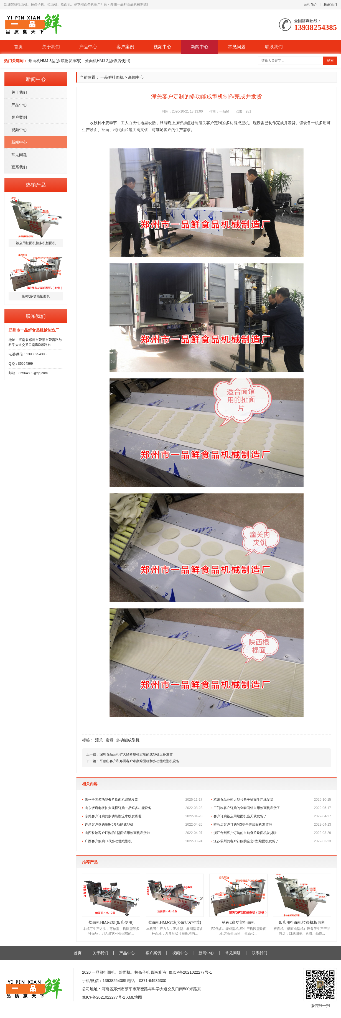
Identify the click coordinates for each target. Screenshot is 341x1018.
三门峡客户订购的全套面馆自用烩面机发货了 (272, 808)
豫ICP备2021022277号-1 (190, 972)
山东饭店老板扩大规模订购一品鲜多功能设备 (143, 808)
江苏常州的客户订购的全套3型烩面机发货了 (272, 841)
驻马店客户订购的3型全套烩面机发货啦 (272, 824)
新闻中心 (199, 46)
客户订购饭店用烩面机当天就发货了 (272, 816)
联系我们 (330, 4)
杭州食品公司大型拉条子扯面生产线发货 (272, 799)
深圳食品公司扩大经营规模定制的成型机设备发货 (136, 754)
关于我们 (51, 46)
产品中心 (88, 46)
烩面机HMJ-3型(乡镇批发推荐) (55, 60)
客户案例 (125, 46)
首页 (18, 46)
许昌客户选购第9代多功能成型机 (143, 824)
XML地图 (134, 997)
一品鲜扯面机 (112, 77)
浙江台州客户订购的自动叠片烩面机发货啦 (272, 833)
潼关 (99, 740)
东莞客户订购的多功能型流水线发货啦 (143, 816)
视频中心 (162, 46)
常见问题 (237, 46)
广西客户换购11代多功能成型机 (143, 841)
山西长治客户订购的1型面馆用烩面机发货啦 (143, 833)
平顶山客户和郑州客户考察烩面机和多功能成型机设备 (139, 761)
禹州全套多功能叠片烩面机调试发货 (143, 799)
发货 (109, 740)
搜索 (330, 60)
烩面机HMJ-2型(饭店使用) (107, 60)
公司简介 (310, 4)
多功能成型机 (127, 740)
